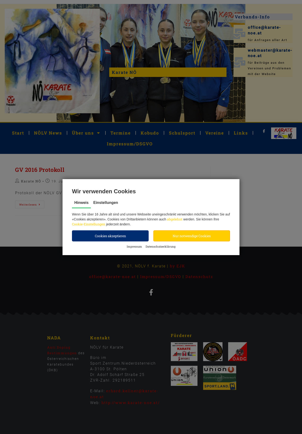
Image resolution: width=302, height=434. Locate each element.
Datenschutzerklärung (161, 246)
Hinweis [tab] (81, 203)
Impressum (134, 246)
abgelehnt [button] (174, 219)
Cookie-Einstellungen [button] (88, 224)
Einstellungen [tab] (105, 203)
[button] (110, 235)
